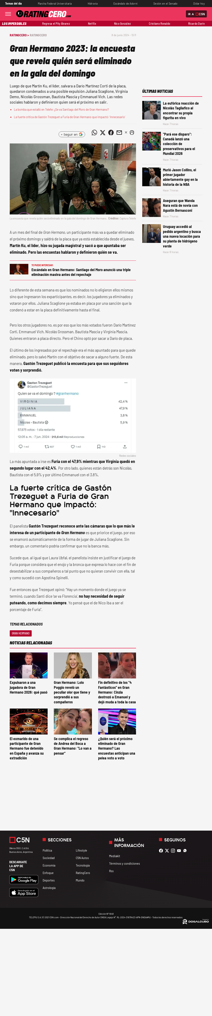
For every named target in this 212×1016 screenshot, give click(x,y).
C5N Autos (82, 858)
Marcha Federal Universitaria (55, 3)
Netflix (92, 23)
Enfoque (48, 873)
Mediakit (114, 856)
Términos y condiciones (124, 863)
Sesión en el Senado (165, 3)
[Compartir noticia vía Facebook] (111, 133)
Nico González (122, 23)
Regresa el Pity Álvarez (56, 23)
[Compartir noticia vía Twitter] (103, 133)
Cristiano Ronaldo (159, 23)
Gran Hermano (21, 633)
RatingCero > (19, 35)
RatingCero (38, 35)
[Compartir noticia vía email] (119, 133)
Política (47, 850)
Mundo (80, 880)
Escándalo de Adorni (125, 3)
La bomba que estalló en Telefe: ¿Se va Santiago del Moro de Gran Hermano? (61, 109)
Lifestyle (81, 850)
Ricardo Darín (196, 23)
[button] (132, 133)
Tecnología (83, 865)
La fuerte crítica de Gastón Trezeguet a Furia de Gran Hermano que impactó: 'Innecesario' (69, 117)
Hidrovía (93, 3)
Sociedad (49, 858)
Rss (111, 871)
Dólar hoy (199, 3)
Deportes (49, 880)
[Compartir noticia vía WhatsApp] (94, 133)
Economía (49, 865)
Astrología (49, 888)
